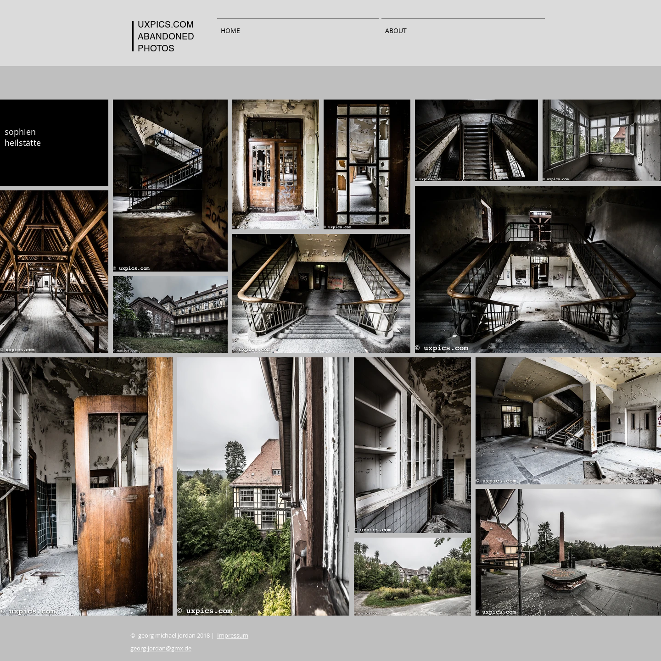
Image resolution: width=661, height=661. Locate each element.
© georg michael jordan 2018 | (189, 635)
